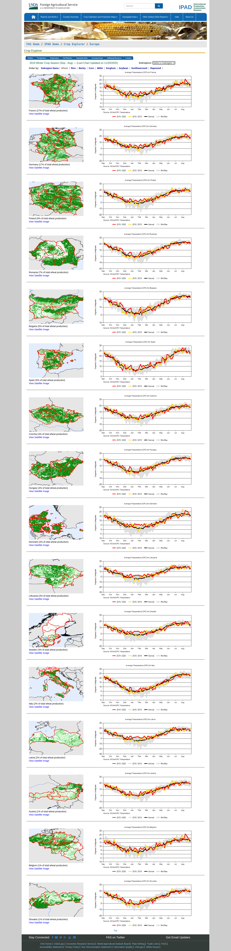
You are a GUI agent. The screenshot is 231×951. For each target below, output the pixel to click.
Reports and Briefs (49, 17)
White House (152, 947)
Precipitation (41, 58)
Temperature (54, 58)
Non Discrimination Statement (96, 947)
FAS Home (32, 44)
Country (128, 58)
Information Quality (123, 947)
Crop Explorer (74, 44)
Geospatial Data (130, 17)
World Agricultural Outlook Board (113, 944)
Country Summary (71, 17)
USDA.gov (59, 944)
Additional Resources (114, 58)
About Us (189, 17)
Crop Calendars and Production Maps (100, 17)
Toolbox (30, 58)
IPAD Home (51, 44)
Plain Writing (138, 944)
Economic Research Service (81, 944)
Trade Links (153, 944)
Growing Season (97, 58)
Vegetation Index (82, 58)
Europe (94, 44)
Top (115, 930)
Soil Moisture (67, 58)
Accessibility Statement (51, 947)
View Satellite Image (39, 113)
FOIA (164, 944)
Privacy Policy (72, 947)
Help (176, 17)
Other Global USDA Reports (155, 17)
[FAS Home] (45, 5)
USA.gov (139, 947)
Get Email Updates (178, 937)
